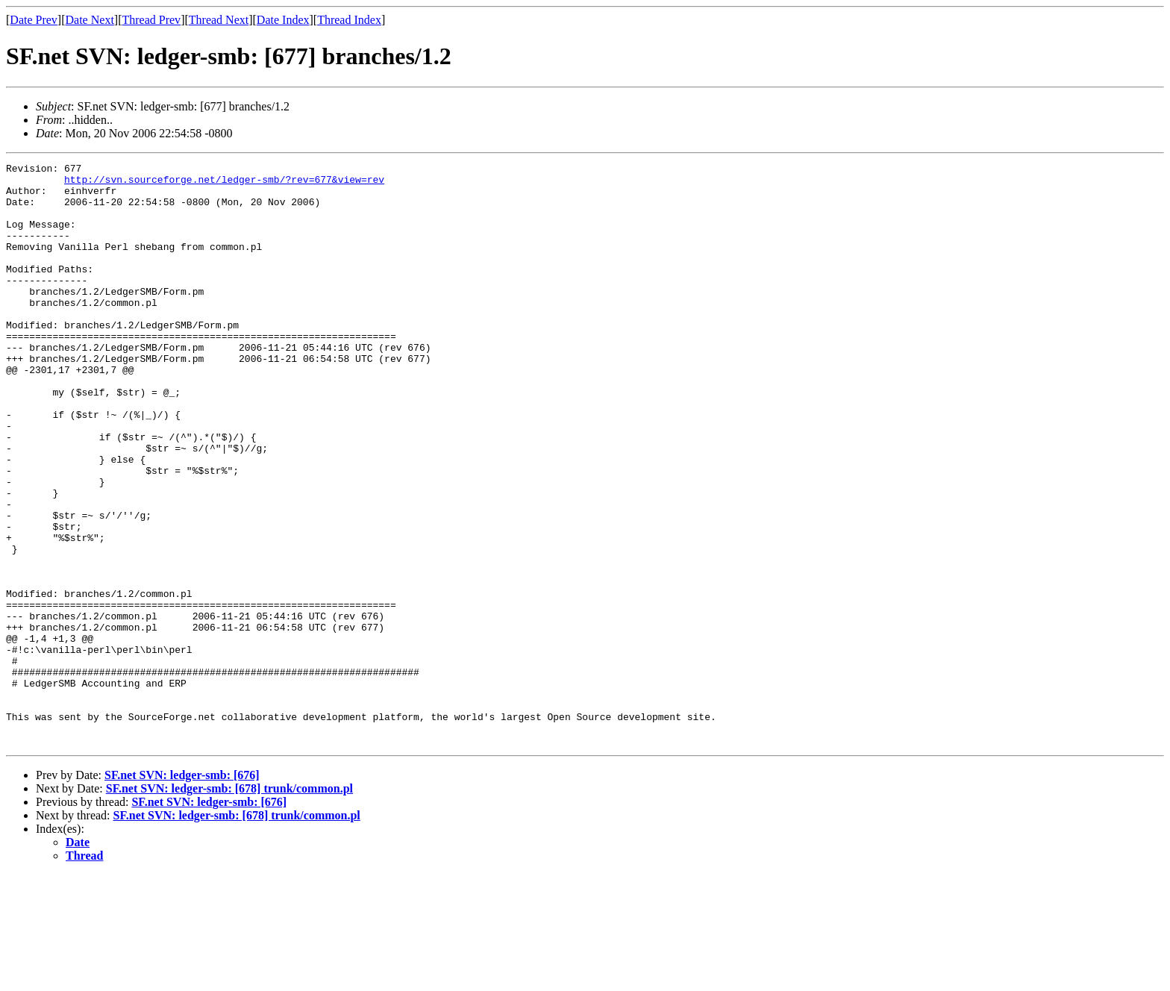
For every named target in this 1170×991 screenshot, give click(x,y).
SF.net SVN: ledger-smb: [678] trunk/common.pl (229, 904)
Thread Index (349, 19)
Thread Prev (151, 19)
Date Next (90, 19)
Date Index (283, 19)
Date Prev (33, 19)
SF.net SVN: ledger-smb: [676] (182, 891)
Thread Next (218, 19)
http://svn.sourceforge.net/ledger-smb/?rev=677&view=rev (224, 183)
